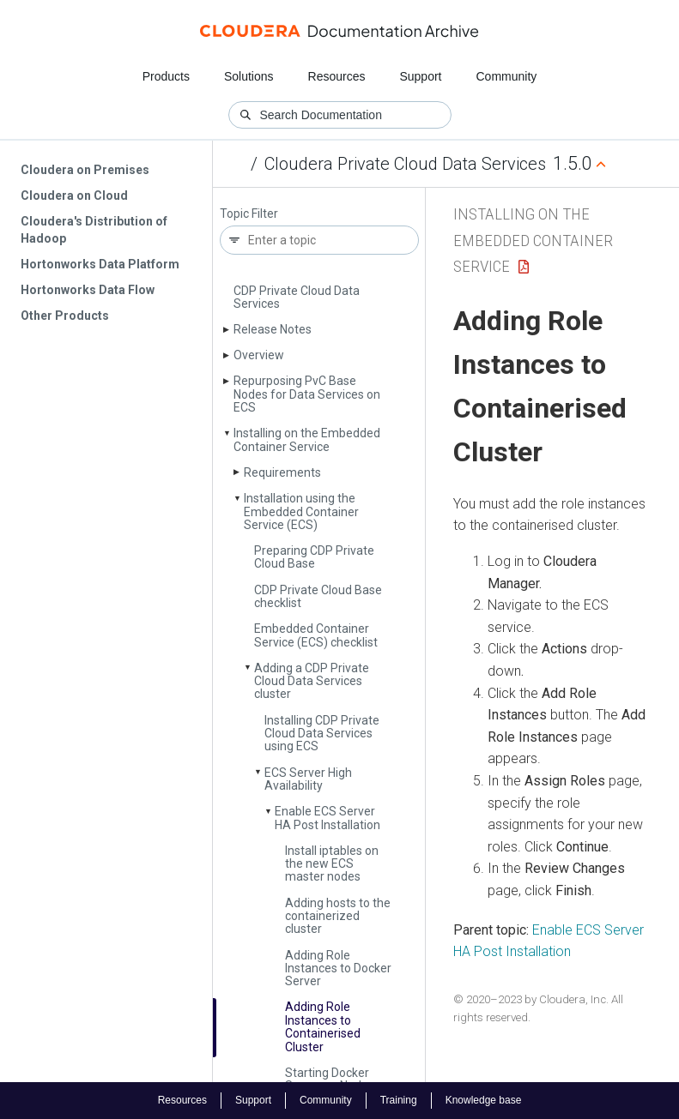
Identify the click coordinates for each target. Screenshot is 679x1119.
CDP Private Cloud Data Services (296, 297)
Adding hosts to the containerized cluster (338, 916)
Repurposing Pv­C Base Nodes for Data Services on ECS (306, 394)
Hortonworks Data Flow (88, 290)
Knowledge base (484, 1100)
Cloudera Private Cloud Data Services (405, 163)
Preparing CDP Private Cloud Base (314, 557)
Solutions (249, 76)
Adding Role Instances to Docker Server (338, 968)
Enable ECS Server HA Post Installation (327, 817)
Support (420, 76)
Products (166, 76)
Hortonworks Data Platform (100, 264)
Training (398, 1100)
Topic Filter (249, 214)
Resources (337, 76)
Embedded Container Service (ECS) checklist (316, 635)
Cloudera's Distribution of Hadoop (94, 229)
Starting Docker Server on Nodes (329, 1079)
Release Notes (272, 329)
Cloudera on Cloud (74, 195)
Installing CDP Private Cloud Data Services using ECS (321, 733)
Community (506, 76)
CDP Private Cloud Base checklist (318, 596)
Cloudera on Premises (85, 170)
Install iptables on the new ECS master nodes (332, 864)
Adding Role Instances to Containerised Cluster (323, 1026)
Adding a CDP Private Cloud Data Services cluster (311, 681)
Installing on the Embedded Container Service (306, 439)
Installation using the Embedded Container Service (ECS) (301, 511)
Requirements (282, 472)
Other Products (65, 315)
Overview (258, 355)
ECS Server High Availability (308, 779)
